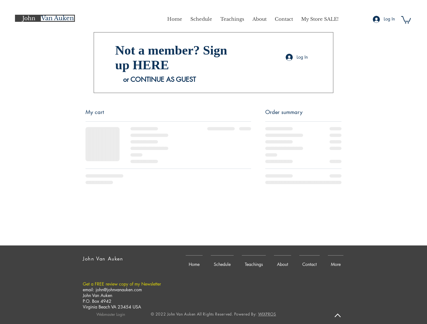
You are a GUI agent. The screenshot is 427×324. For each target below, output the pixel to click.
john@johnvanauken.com (119, 290)
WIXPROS (267, 314)
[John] (28, 18)
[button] (406, 19)
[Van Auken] (57, 18)
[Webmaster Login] (111, 314)
